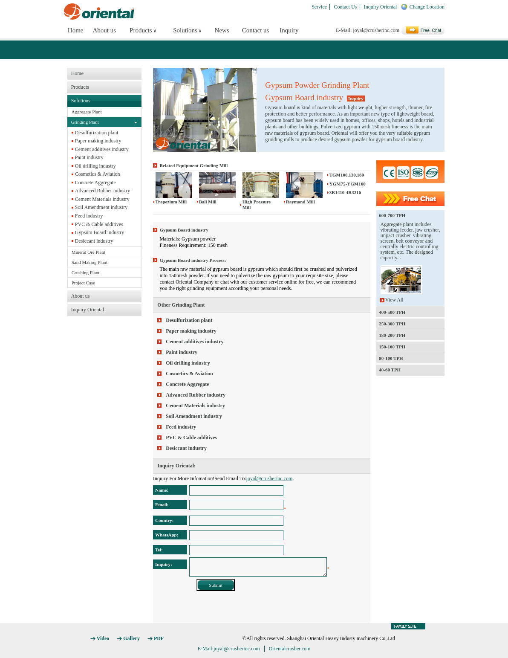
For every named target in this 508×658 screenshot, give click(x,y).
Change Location (427, 7)
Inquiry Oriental (380, 7)
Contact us (255, 30)
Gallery (131, 638)
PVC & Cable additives (99, 224)
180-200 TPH (392, 335)
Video (103, 638)
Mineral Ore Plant (88, 252)
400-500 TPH (392, 312)
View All (394, 300)
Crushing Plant (86, 272)
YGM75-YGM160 (347, 183)
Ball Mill (207, 201)
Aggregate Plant (87, 111)
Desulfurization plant (96, 133)
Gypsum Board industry (99, 232)
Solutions (185, 30)
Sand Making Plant (89, 262)
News (222, 30)
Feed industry (89, 216)
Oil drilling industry (95, 166)
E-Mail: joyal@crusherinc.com (367, 30)
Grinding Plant (85, 122)
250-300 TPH (392, 323)
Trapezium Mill (171, 201)
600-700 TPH (392, 215)
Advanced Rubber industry (102, 191)
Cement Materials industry (102, 199)
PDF (159, 638)
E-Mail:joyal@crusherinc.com (229, 649)
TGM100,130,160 (346, 174)
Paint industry (89, 157)
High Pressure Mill (256, 204)
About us (104, 30)
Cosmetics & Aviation (97, 174)
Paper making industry (98, 141)
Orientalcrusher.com (290, 649)
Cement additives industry (102, 149)
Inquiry (289, 30)
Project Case (83, 282)
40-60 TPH (390, 369)
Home (76, 30)
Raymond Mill (300, 201)
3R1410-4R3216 (345, 192)
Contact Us (345, 7)
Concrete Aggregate (95, 183)
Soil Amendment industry (101, 207)
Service (319, 7)
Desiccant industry (94, 241)
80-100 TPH (391, 358)
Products (141, 30)
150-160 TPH (392, 346)
